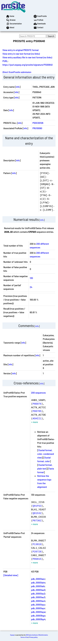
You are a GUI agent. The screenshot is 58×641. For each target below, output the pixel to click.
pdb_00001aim (38, 582)
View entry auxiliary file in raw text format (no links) (27, 57)
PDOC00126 (37, 122)
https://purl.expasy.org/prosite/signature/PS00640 (27, 64)
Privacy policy (33, 637)
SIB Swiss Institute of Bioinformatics (37, 635)
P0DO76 (37, 403)
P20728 (37, 551)
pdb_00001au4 (38, 600)
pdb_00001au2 (38, 593)
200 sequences (38, 392)
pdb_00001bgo (38, 615)
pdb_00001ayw (38, 611)
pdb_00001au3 (38, 597)
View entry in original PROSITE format (20, 50)
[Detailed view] (10, 575)
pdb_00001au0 (38, 589)
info (18, 86)
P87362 (37, 520)
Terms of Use (24, 637)
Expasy (12, 635)
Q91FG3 (37, 505)
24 (31, 287)
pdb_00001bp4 (38, 619)
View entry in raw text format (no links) (21, 53)
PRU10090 (37, 128)
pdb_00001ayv (38, 608)
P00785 (37, 411)
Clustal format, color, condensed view (45, 454)
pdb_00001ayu (38, 604)
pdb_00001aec (38, 578)
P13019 (37, 544)
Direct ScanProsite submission (16, 72)
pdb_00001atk (38, 586)
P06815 (37, 559)
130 (31, 278)
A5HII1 (37, 418)
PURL (5, 61)
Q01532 (37, 513)
